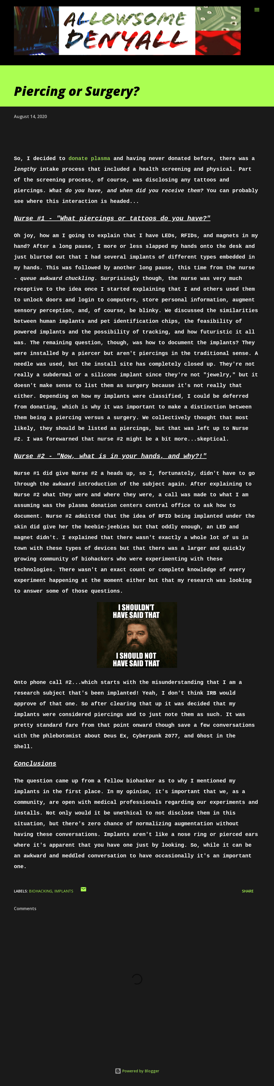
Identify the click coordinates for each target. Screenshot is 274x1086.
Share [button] (248, 891)
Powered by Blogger (137, 1070)
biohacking (40, 891)
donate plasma (89, 159)
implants (63, 891)
